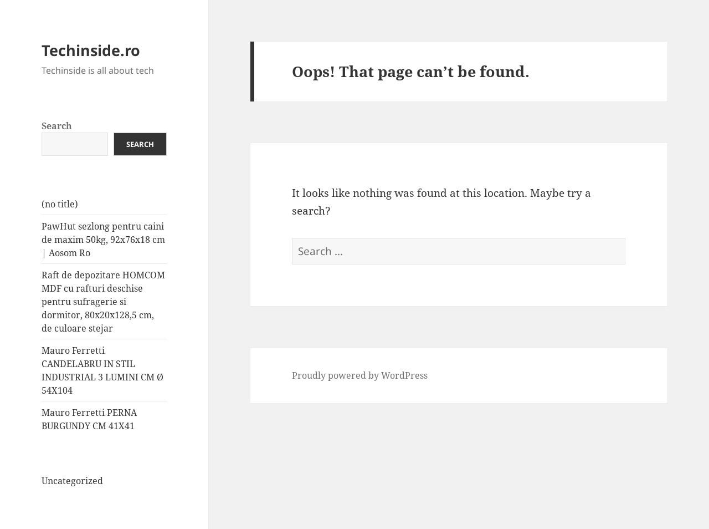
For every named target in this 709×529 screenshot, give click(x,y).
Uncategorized (72, 481)
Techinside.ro (91, 50)
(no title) (60, 204)
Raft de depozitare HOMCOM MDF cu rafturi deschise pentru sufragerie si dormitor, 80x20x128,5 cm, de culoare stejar (103, 301)
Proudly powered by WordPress (360, 375)
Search (57, 126)
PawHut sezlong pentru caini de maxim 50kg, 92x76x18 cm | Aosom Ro (103, 239)
